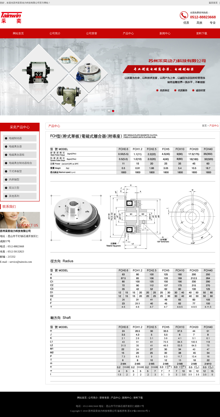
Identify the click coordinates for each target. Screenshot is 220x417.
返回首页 (213, 2)
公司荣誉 (91, 33)
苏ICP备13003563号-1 (138, 410)
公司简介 (55, 33)
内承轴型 (14, 179)
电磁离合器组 (16, 154)
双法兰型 (14, 187)
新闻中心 (165, 33)
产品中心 (128, 33)
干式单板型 (15, 171)
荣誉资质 (104, 397)
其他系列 (14, 196)
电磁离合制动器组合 (20, 163)
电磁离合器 (15, 146)
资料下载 (201, 33)
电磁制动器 (15, 138)
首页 (204, 125)
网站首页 (18, 33)
